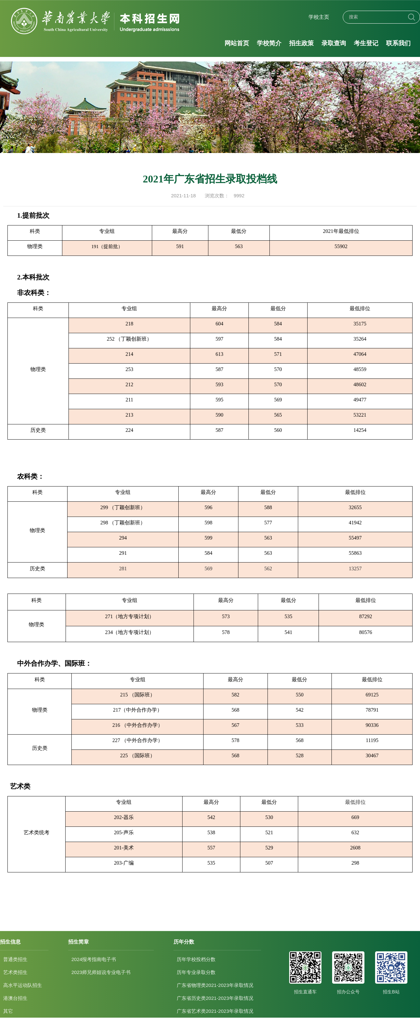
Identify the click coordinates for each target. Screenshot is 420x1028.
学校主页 (319, 17)
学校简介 (269, 43)
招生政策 (301, 43)
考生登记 (366, 43)
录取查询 (334, 43)
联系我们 (398, 43)
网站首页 (237, 43)
